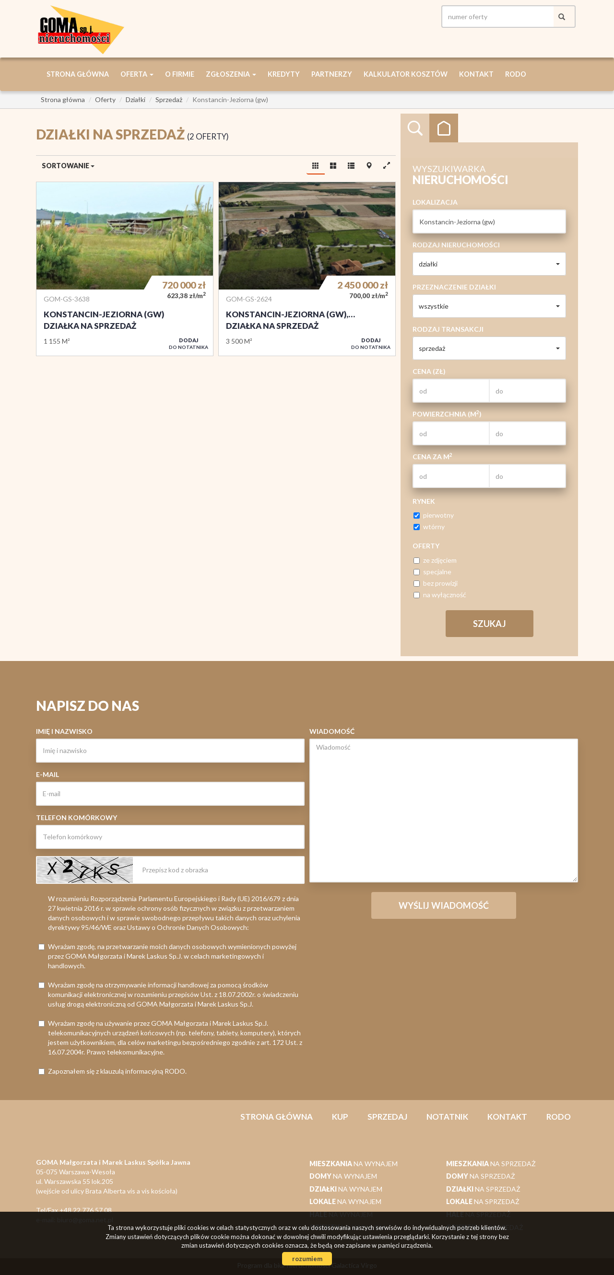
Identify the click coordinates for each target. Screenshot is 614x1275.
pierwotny (433, 515)
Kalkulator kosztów (406, 74)
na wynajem (353, 1163)
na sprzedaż (491, 1163)
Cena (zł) (429, 371)
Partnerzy (331, 74)
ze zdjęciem (435, 560)
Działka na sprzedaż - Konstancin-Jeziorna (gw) (124, 269)
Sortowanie (68, 166)
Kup (340, 1117)
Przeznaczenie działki (454, 287)
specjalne (432, 572)
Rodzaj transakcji (448, 329)
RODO (515, 74)
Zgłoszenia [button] (231, 74)
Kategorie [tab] (443, 128)
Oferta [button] (137, 74)
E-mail (47, 774)
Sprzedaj (387, 1117)
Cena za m (432, 456)
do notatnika (188, 343)
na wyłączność (439, 595)
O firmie (179, 74)
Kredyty (284, 74)
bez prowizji (435, 583)
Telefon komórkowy (76, 817)
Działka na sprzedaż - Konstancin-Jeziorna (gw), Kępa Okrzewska (307, 269)
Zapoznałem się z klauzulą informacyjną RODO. (112, 1071)
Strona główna (78, 74)
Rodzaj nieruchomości (456, 245)
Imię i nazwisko (64, 731)
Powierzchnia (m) (447, 413)
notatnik (447, 1117)
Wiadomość (331, 731)
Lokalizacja (435, 202)
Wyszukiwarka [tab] (415, 128)
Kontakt (476, 74)
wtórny (429, 526)
